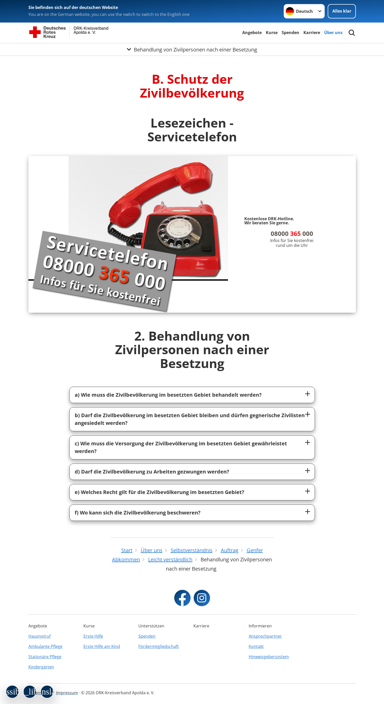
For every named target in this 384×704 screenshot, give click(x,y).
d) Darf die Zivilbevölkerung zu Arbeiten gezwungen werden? (152, 471)
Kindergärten (41, 667)
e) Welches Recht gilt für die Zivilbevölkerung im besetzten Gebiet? (159, 492)
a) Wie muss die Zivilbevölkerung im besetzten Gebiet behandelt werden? (168, 394)
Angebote (252, 32)
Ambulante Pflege (45, 646)
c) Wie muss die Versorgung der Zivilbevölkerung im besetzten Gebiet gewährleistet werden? (181, 447)
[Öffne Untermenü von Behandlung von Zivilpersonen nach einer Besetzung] (192, 49)
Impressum (67, 693)
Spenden (290, 32)
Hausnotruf (39, 636)
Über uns (333, 32)
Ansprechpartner (265, 636)
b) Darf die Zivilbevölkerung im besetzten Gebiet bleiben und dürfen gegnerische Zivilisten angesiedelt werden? (190, 419)
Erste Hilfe (93, 636)
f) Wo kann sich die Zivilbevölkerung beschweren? (138, 512)
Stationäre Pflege (44, 656)
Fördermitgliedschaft (158, 646)
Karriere (311, 32)
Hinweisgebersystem (269, 656)
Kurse (272, 32)
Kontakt (256, 646)
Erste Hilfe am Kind (101, 646)
